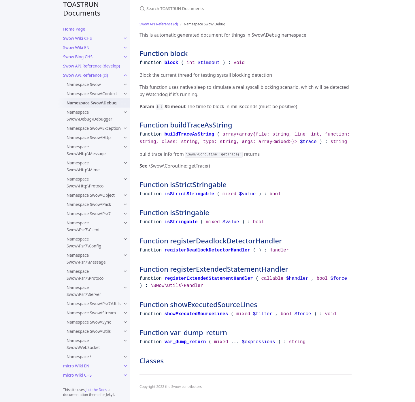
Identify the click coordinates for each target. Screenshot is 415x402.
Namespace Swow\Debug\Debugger (89, 115)
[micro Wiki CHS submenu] (125, 375)
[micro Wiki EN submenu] (125, 366)
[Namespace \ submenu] (125, 356)
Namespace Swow (84, 84)
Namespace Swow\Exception (94, 128)
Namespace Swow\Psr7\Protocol (86, 274)
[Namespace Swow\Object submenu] (125, 195)
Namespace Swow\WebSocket (83, 344)
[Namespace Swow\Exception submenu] (125, 128)
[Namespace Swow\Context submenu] (125, 93)
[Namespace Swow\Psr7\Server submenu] (125, 287)
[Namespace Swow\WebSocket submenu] (125, 340)
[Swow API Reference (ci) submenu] (125, 75)
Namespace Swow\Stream (91, 312)
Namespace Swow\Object (91, 195)
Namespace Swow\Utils (89, 331)
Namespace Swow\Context (92, 93)
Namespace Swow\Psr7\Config (84, 242)
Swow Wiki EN (76, 47)
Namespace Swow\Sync (89, 322)
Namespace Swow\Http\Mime (83, 166)
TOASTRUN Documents (81, 8)
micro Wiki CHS (77, 375)
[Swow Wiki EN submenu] (125, 47)
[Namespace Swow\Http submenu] (125, 137)
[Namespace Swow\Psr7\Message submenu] (125, 255)
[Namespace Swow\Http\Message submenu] (125, 146)
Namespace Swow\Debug (91, 103)
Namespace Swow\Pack (89, 204)
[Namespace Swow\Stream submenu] (125, 313)
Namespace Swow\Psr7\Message (86, 258)
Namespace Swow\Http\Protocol (86, 182)
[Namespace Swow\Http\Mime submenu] (125, 163)
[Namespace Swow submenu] (125, 84)
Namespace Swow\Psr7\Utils (93, 303)
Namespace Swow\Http (89, 137)
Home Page (74, 29)
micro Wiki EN (76, 366)
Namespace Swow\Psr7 (89, 213)
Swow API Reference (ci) (85, 75)
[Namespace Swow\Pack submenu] (125, 204)
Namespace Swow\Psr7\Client (83, 226)
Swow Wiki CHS (77, 38)
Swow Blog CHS (78, 56)
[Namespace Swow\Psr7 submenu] (125, 213)
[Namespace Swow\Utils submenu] (125, 331)
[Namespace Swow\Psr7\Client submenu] (125, 223)
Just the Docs (96, 389)
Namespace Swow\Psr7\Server (84, 291)
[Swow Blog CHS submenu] (125, 56)
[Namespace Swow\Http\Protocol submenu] (125, 179)
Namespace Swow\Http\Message (86, 150)
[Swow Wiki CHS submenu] (125, 38)
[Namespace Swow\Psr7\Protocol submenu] (125, 271)
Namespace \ (79, 356)
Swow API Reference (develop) (91, 66)
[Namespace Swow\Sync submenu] (125, 322)
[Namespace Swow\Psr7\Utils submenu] (125, 303)
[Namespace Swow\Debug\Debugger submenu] (125, 112)
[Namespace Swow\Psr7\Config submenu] (125, 239)
